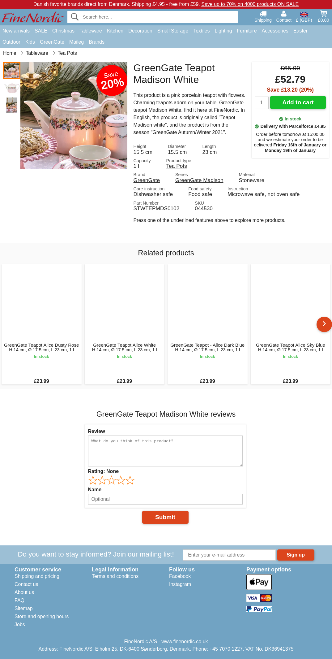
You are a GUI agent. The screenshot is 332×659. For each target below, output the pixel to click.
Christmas (63, 30)
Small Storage (173, 30)
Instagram (180, 584)
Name (95, 489)
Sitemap (24, 608)
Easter (300, 30)
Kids (30, 42)
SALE (41, 30)
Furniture (247, 30)
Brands (96, 42)
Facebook (180, 576)
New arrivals (16, 30)
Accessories (275, 30)
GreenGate (52, 42)
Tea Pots (176, 166)
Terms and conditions (115, 576)
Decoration (140, 30)
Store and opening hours (42, 616)
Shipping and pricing (37, 576)
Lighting (223, 30)
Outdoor (11, 42)
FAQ (19, 600)
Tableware (90, 30)
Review (96, 431)
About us (24, 592)
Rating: (103, 471)
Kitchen (115, 30)
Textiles (201, 30)
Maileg (76, 42)
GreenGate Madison (199, 180)
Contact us (26, 584)
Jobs (20, 624)
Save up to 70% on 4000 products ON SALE (250, 4)
